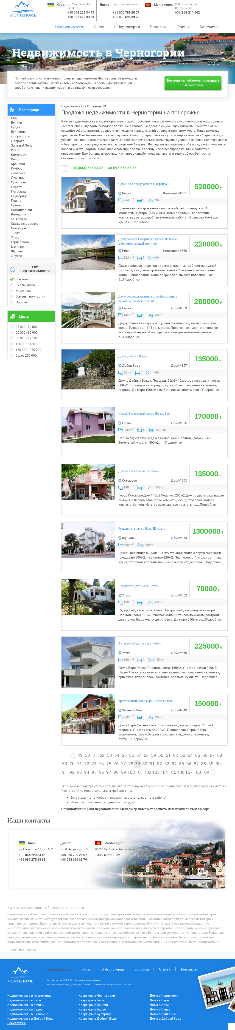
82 (159, 763)
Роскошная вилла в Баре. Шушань (141, 528)
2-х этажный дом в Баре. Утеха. (140, 643)
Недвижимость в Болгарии (27, 375)
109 (205, 772)
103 (156, 772)
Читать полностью (21, 950)
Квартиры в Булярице (94, 1014)
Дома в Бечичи (161, 1005)
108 (197, 772)
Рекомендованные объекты (28, 370)
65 (197, 755)
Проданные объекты (23, 366)
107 (189, 772)
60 (160, 755)
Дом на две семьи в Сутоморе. (138, 471)
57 (138, 755)
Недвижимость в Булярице (27, 1014)
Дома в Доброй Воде (165, 1018)
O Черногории (127, 26)
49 (80, 755)
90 (218, 763)
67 (212, 755)
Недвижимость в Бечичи (26, 1005)
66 (204, 755)
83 (166, 763)
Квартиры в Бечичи (93, 1005)
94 (86, 772)
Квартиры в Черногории (96, 995)
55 (124, 755)
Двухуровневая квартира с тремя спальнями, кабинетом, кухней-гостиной (148, 241)
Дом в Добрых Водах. (133, 356)
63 (182, 755)
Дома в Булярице (163, 1014)
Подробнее (140, 222)
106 (181, 772)
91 (64, 772)
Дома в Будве (160, 1009)
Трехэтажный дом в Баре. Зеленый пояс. (145, 701)
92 (72, 772)
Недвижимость (69, 26)
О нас (99, 26)
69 (64, 763)
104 (164, 772)
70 (72, 763)
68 (219, 755)
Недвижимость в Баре (24, 1000)
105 (172, 772)
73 (94, 763)
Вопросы (158, 26)
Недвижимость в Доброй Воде (30, 1018)
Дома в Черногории (164, 995)
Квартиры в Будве (92, 1009)
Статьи (183, 26)
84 (174, 763)
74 (101, 763)
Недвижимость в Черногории (29, 995)
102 (147, 772)
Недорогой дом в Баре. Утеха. (138, 586)
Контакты (209, 26)
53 (109, 755)
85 (181, 763)
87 (196, 763)
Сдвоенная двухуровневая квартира (142, 184)
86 (188, 763)
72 (86, 763)
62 (175, 755)
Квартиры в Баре (91, 1000)
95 (94, 772)
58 (146, 755)
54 (116, 755)
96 (101, 772)
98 (116, 772)
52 (102, 755)
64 (190, 755)
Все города (29, 109)
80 (144, 763)
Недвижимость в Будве (24, 1009)
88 (203, 763)
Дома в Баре (159, 1000)
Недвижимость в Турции (25, 384)
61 (168, 755)
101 (139, 772)
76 (116, 763)
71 (79, 763)
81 (152, 763)
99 (123, 772)
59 (153, 755)
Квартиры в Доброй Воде (97, 1018)
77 (123, 763)
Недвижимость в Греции (25, 380)
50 (87, 755)
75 (108, 763)
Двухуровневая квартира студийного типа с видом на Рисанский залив (147, 299)
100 (131, 772)
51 (94, 755)
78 (130, 763)
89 (210, 763)
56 (131, 755)
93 (79, 772)
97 (108, 772)
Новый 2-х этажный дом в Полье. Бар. (144, 413)
